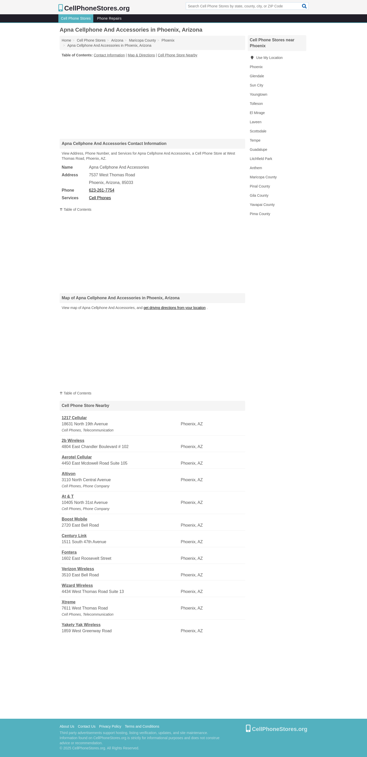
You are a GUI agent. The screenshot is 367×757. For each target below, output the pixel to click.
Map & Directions (141, 55)
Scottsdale (258, 131)
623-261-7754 (101, 190)
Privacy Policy (110, 726)
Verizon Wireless (78, 569)
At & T (68, 496)
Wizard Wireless (77, 585)
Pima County (260, 214)
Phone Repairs (109, 18)
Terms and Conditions (142, 726)
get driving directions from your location (174, 308)
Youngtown (258, 94)
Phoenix (256, 67)
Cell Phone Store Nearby (177, 55)
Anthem (256, 168)
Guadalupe (258, 149)
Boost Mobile (74, 519)
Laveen (255, 122)
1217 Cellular (74, 418)
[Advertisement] (152, 98)
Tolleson (256, 104)
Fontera (69, 552)
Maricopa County (263, 177)
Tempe (255, 140)
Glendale (257, 76)
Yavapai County (262, 205)
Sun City (256, 85)
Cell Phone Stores (76, 18)
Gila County (259, 195)
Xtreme (68, 602)
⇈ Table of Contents (75, 209)
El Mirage (257, 113)
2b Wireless (73, 440)
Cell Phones (100, 198)
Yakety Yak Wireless (81, 625)
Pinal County (260, 186)
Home (66, 40)
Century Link (74, 535)
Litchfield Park (261, 159)
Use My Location (266, 58)
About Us (67, 726)
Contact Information (109, 55)
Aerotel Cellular (77, 457)
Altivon (68, 473)
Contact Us (86, 726)
